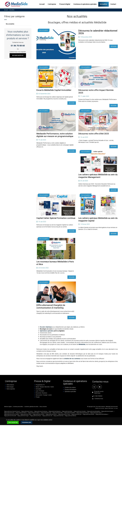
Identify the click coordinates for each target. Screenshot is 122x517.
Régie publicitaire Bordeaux (102, 415)
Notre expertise (11, 389)
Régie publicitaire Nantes (88, 415)
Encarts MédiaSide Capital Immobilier (53, 90)
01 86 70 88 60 (18, 45)
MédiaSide (82, 345)
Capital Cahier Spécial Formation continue (55, 218)
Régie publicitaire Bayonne (55, 412)
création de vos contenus (72, 359)
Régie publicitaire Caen (46, 413)
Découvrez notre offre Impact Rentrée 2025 (96, 91)
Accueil (41, 4)
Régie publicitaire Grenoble (80, 412)
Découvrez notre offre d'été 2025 (93, 133)
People (38, 398)
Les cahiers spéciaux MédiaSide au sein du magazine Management (98, 176)
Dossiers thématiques (70, 390)
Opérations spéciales (47, 332)
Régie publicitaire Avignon (107, 412)
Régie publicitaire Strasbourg (40, 412)
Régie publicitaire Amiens (38, 415)
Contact (113, 4)
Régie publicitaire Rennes (70, 416)
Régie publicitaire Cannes (27, 412)
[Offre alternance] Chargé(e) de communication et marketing (50, 307)
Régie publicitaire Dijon (9, 413)
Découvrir (113, 47)
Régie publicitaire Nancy (51, 415)
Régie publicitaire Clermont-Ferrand (12, 412)
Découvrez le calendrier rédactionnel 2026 (97, 33)
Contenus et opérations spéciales (85, 4)
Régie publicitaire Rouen (35, 416)
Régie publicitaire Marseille (10, 416)
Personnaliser (26, 423)
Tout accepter (12, 423)
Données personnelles (18, 407)
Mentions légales (8, 407)
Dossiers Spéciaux (46, 328)
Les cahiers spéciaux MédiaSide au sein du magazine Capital (98, 220)
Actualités (103, 4)
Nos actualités (10, 24)
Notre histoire (10, 385)
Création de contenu (70, 388)
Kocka (112, 409)
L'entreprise (52, 4)
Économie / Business (41, 394)
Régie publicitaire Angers (23, 416)
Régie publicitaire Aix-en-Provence (11, 415)
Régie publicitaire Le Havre (64, 415)
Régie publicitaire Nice (58, 416)
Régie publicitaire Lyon (77, 415)
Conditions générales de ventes (31, 407)
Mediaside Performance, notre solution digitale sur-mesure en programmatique (54, 135)
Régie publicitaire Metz (58, 413)
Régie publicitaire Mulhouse (83, 413)
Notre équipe (10, 387)
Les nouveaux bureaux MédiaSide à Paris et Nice (55, 263)
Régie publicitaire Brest (67, 412)
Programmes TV (40, 385)
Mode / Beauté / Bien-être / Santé (45, 387)
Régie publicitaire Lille (47, 416)
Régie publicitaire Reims (21, 413)
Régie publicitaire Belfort (69, 413)
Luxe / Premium (40, 392)
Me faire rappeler (17, 55)
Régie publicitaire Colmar (96, 413)
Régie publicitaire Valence (33, 413)
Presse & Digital (64, 4)
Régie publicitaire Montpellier (93, 412)
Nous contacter (43, 407)
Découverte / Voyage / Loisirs (44, 396)
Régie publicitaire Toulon (26, 415)
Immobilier (38, 389)
